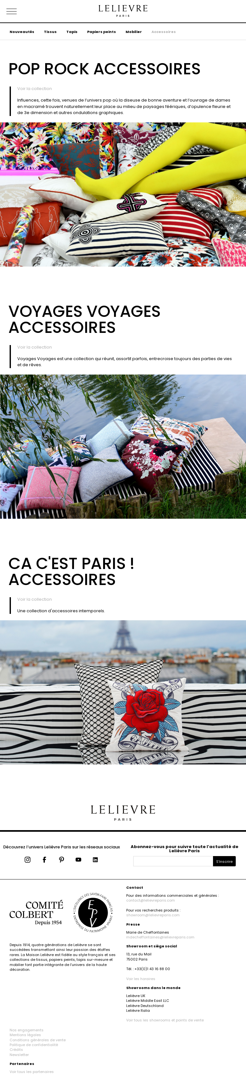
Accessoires (164, 31)
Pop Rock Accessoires (104, 69)
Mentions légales (25, 1034)
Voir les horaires (140, 978)
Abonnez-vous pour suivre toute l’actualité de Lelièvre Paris (184, 849)
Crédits (16, 1049)
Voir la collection (34, 89)
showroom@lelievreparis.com (153, 915)
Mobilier (134, 31)
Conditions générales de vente (38, 1040)
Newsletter (19, 1054)
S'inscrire (224, 861)
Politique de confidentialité (34, 1044)
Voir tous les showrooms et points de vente (165, 1020)
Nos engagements (27, 1030)
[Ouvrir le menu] (19, 11)
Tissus (50, 31)
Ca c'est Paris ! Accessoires (71, 571)
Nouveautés (22, 31)
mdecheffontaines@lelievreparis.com (160, 937)
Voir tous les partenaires (32, 1071)
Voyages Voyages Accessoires (84, 319)
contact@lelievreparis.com (150, 900)
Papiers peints (101, 31)
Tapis (72, 31)
